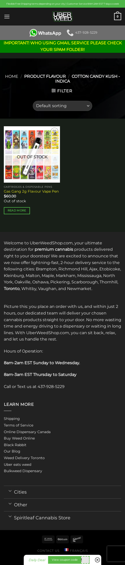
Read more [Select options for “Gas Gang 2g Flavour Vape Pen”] (17, 210)
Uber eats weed (17, 464)
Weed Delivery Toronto (24, 458)
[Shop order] (62, 106)
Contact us (48, 551)
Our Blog (12, 451)
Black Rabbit (15, 445)
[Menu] (7, 16)
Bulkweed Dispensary (23, 471)
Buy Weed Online (19, 438)
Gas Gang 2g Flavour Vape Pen (31, 191)
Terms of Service (18, 425)
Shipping (12, 418)
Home (11, 76)
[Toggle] (10, 490)
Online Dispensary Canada (27, 432)
